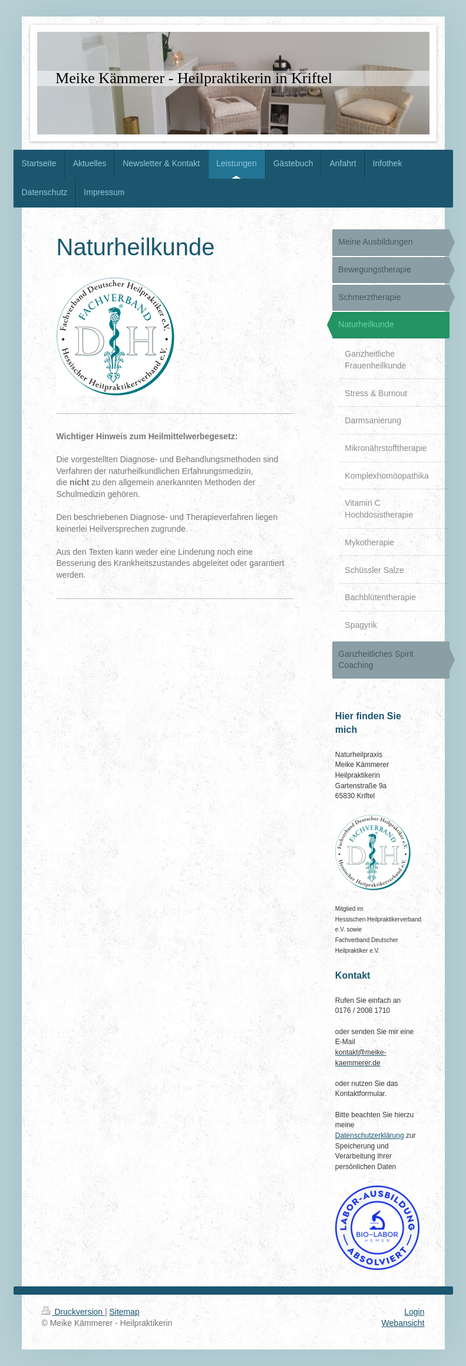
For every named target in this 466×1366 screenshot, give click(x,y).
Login (414, 1311)
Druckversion (73, 1311)
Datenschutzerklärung (369, 1135)
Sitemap (125, 1311)
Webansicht (403, 1323)
